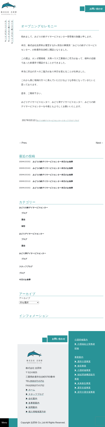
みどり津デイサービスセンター (32, 253)
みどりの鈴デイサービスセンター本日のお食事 (53, 161)
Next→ (99, 142)
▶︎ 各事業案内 (32, 403)
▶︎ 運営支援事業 (82, 388)
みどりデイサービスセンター (31, 233)
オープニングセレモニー (39, 26)
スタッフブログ (68, 120)
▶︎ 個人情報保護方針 (36, 412)
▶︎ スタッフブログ (35, 394)
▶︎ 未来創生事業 (82, 383)
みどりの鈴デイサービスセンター (49, 120)
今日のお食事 (25, 279)
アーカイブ (24, 298)
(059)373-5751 (37, 381)
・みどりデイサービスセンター (5, 30)
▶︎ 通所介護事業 (82, 361)
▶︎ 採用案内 (31, 407)
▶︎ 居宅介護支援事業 (85, 392)
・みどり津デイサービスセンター (9, 30)
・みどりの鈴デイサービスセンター (12, 31)
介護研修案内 (81, 340)
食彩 (23, 226)
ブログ (76, 120)
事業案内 (79, 357)
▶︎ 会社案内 (31, 398)
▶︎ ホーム (30, 390)
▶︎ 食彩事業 (80, 366)
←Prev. (23, 142)
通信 (23, 219)
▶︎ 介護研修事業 (82, 370)
